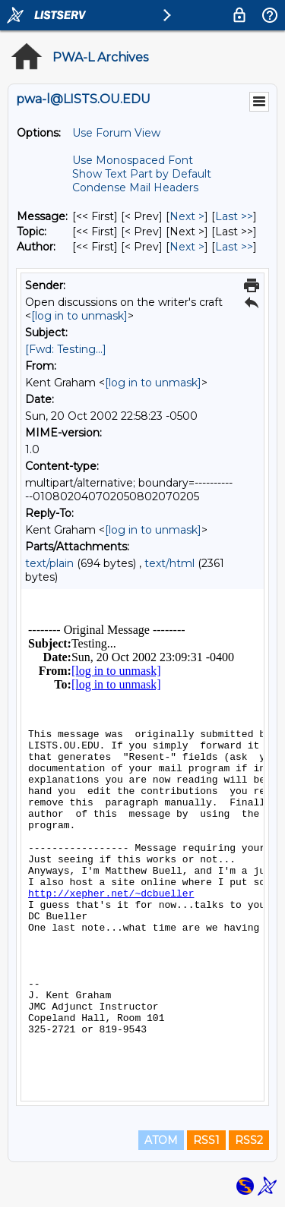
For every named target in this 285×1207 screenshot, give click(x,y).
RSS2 (249, 1140)
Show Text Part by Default (141, 174)
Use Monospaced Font (132, 160)
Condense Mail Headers (135, 187)
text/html (169, 563)
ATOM (161, 1140)
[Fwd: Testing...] (65, 349)
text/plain (49, 563)
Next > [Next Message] (186, 216)
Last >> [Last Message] (234, 216)
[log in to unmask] (79, 316)
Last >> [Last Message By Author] (234, 247)
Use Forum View (116, 133)
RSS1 (206, 1140)
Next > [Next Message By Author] (186, 247)
